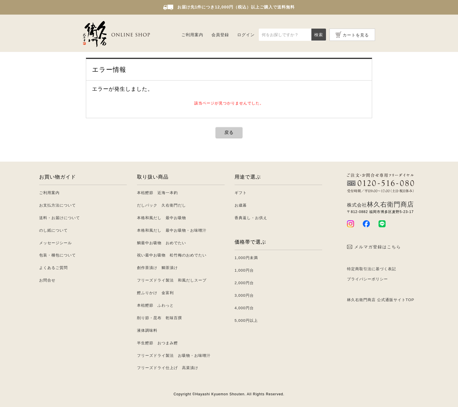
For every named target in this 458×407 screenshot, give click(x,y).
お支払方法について (57, 205)
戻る (229, 132)
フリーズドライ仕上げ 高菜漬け (167, 368)
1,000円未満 (246, 258)
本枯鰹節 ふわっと (155, 305)
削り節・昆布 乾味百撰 (159, 318)
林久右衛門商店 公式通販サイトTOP (380, 300)
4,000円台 (244, 308)
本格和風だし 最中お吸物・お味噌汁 (172, 230)
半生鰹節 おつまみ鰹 (157, 343)
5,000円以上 (246, 320)
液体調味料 (147, 330)
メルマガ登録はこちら (374, 247)
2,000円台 (244, 283)
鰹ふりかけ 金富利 (155, 293)
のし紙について (53, 230)
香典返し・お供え (251, 218)
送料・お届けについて (59, 218)
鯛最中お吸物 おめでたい (161, 243)
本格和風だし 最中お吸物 (161, 218)
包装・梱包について (57, 255)
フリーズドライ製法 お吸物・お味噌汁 (174, 355)
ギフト (241, 193)
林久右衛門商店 (380, 204)
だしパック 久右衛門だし (161, 205)
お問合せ (47, 280)
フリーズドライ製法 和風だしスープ (172, 280)
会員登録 (220, 34)
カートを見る (356, 35)
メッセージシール (55, 243)
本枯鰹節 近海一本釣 (157, 193)
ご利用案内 (192, 34)
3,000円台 (244, 295)
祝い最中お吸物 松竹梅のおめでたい (172, 255)
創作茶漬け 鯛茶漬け (157, 267)
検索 (318, 34)
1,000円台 (244, 270)
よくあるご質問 (53, 267)
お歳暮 (241, 205)
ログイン (246, 34)
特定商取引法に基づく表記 (371, 269)
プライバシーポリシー (367, 279)
